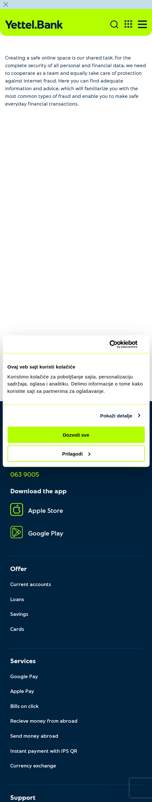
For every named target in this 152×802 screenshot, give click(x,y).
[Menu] (142, 24)
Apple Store (36, 510)
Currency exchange (33, 765)
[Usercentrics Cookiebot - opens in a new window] (117, 344)
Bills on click (24, 706)
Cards (17, 629)
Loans (17, 599)
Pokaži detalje (116, 415)
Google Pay (24, 676)
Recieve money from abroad (43, 721)
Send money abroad (34, 736)
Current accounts (30, 584)
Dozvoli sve (76, 435)
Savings (19, 614)
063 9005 (24, 474)
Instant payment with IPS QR (43, 751)
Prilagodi (76, 453)
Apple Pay (22, 691)
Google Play (36, 533)
